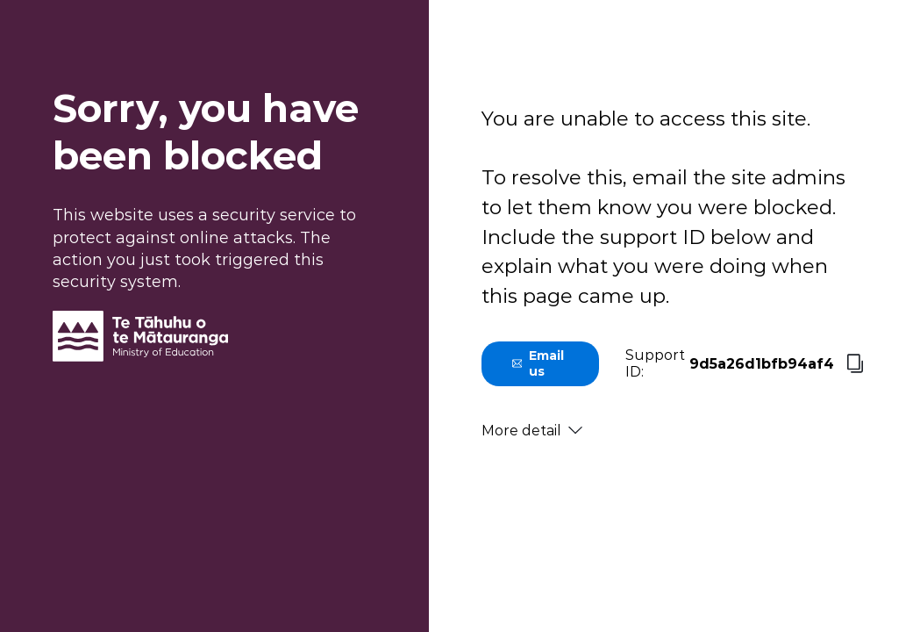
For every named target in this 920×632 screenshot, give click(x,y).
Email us (538, 363)
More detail (531, 430)
